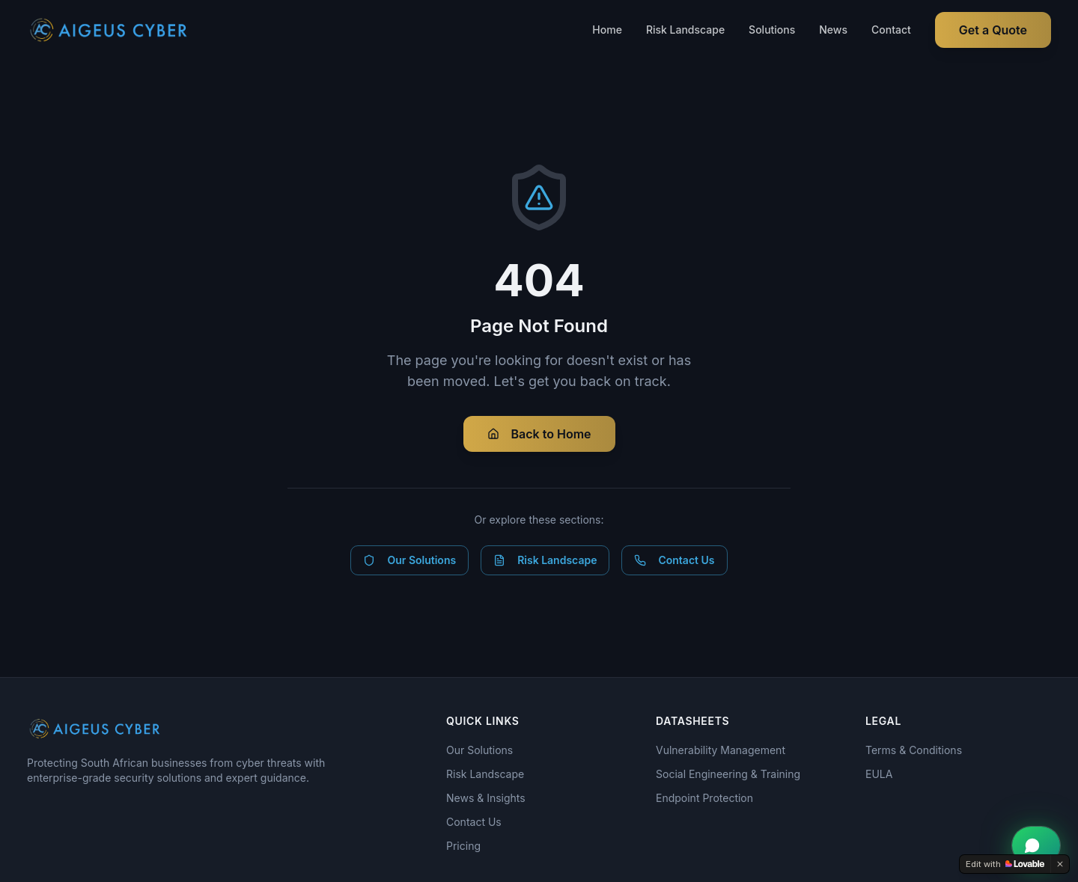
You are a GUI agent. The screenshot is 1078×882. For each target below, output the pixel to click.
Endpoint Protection (704, 797)
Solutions (772, 29)
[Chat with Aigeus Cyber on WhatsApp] (1036, 845)
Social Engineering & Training (728, 774)
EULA (878, 774)
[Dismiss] (1060, 864)
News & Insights (486, 797)
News (833, 29)
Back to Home (539, 433)
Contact (891, 29)
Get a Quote (993, 29)
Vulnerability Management (720, 750)
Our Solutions (409, 560)
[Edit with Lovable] (1005, 864)
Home (607, 29)
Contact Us (674, 560)
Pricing (463, 845)
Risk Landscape (685, 29)
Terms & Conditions (913, 750)
